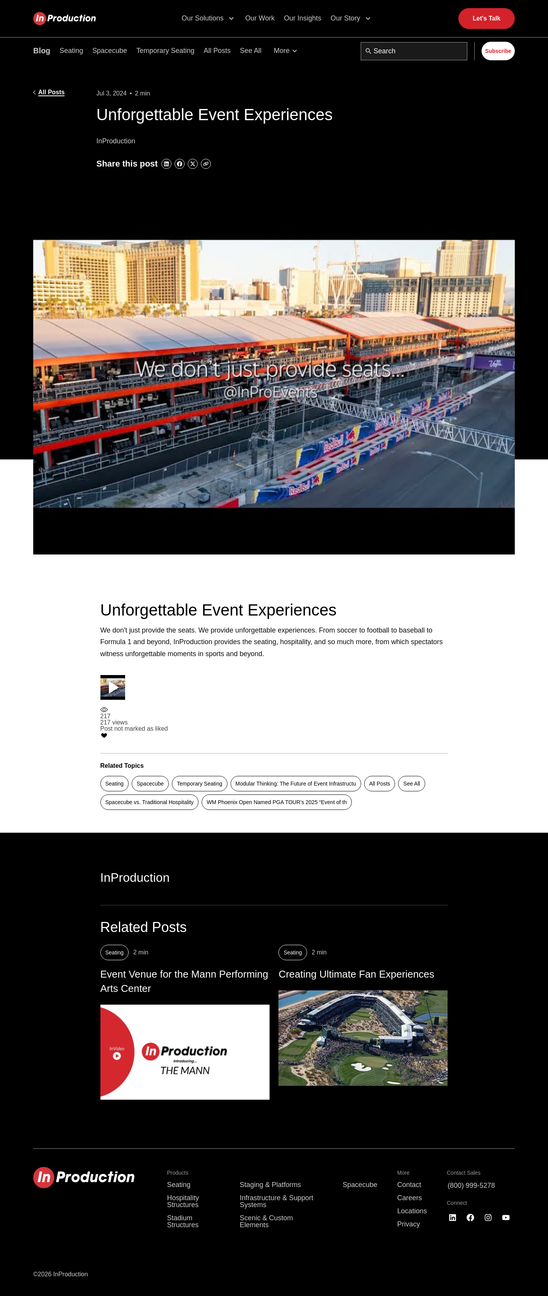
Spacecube (109, 50)
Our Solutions (203, 18)
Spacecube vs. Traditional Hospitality (149, 802)
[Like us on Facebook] (470, 1218)
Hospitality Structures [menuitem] (183, 1201)
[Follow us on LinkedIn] (452, 1218)
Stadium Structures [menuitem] (183, 1221)
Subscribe (498, 51)
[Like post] (134, 732)
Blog (41, 50)
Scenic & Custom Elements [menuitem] (266, 1221)
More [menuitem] (403, 1173)
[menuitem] (281, 1173)
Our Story (345, 18)
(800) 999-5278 (471, 1186)
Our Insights (302, 18)
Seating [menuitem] (178, 1185)
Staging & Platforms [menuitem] (270, 1185)
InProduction (135, 877)
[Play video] (112, 687)
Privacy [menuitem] (408, 1224)
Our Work (260, 18)
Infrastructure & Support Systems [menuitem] (276, 1201)
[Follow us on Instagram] (488, 1218)
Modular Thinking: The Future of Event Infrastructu (296, 784)
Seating (71, 50)
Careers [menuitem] (409, 1198)
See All (250, 50)
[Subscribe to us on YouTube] (506, 1218)
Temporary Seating (165, 50)
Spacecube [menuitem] (360, 1185)
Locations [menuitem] (412, 1211)
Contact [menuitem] (409, 1185)
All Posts (217, 50)
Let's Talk (486, 18)
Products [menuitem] (177, 1173)
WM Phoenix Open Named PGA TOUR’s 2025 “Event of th (277, 802)
